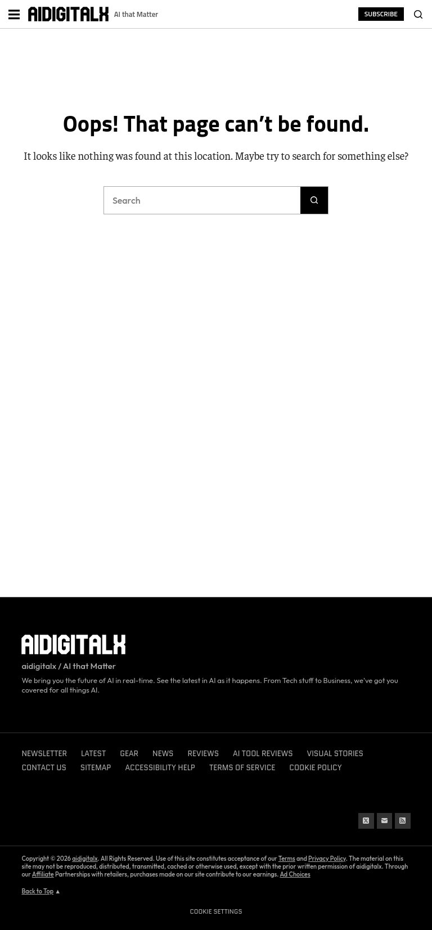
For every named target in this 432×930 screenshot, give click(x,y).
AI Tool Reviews (262, 753)
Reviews (203, 753)
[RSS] (403, 821)
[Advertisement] (216, 66)
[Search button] (314, 200)
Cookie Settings (216, 911)
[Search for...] (202, 200)
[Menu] (14, 14)
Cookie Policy (315, 767)
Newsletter (44, 753)
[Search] (418, 14)
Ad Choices (295, 874)
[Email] (385, 821)
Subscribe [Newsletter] (381, 13)
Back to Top (37, 891)
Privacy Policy (327, 858)
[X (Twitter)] (366, 821)
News (162, 753)
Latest (93, 753)
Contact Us (43, 767)
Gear (129, 753)
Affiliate (43, 874)
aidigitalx (84, 858)
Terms (286, 858)
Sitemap (95, 767)
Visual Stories (335, 753)
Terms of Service (242, 767)
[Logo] (68, 14)
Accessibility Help (160, 767)
